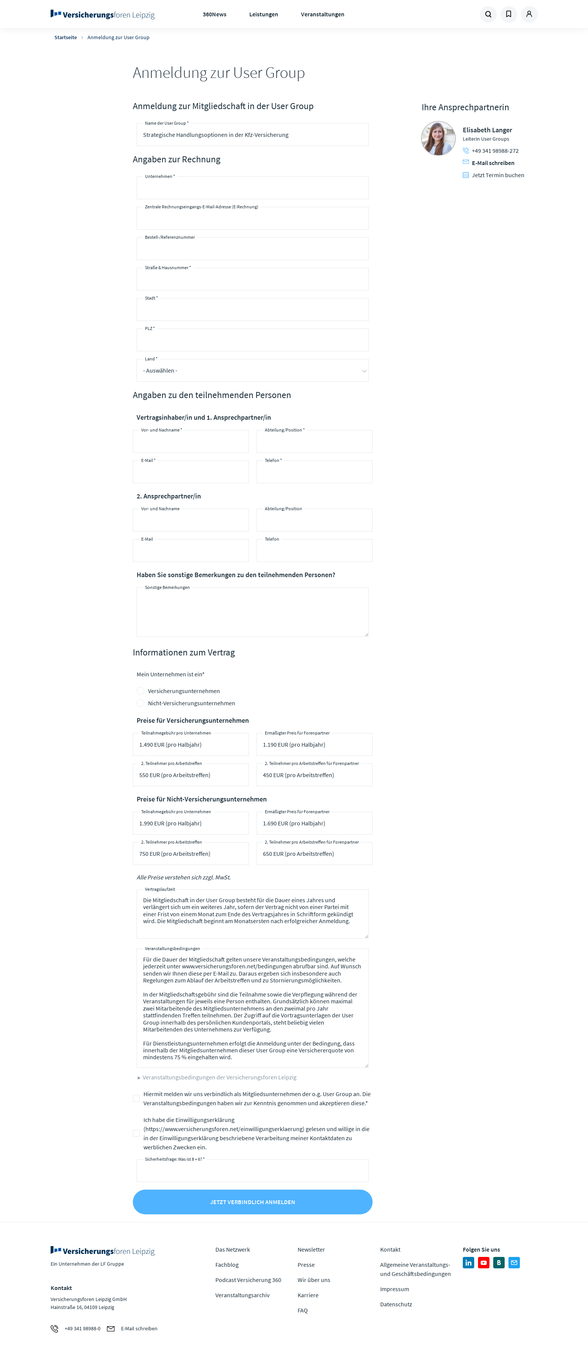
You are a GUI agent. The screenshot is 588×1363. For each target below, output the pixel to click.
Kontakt (390, 1249)
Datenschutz (396, 1304)
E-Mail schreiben (489, 163)
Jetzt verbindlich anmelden (252, 1202)
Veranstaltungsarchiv (242, 1295)
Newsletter (311, 1249)
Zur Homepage (105, 14)
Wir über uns (314, 1280)
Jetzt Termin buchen (493, 175)
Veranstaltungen (322, 14)
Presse (306, 1264)
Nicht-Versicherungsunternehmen (191, 703)
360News (214, 14)
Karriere (308, 1295)
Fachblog (227, 1264)
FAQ (303, 1310)
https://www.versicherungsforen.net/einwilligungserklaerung (224, 1129)
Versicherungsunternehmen (184, 691)
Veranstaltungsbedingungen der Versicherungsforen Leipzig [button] (219, 1077)
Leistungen (263, 14)
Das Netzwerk (232, 1249)
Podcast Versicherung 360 (248, 1280)
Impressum (394, 1289)
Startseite (65, 37)
